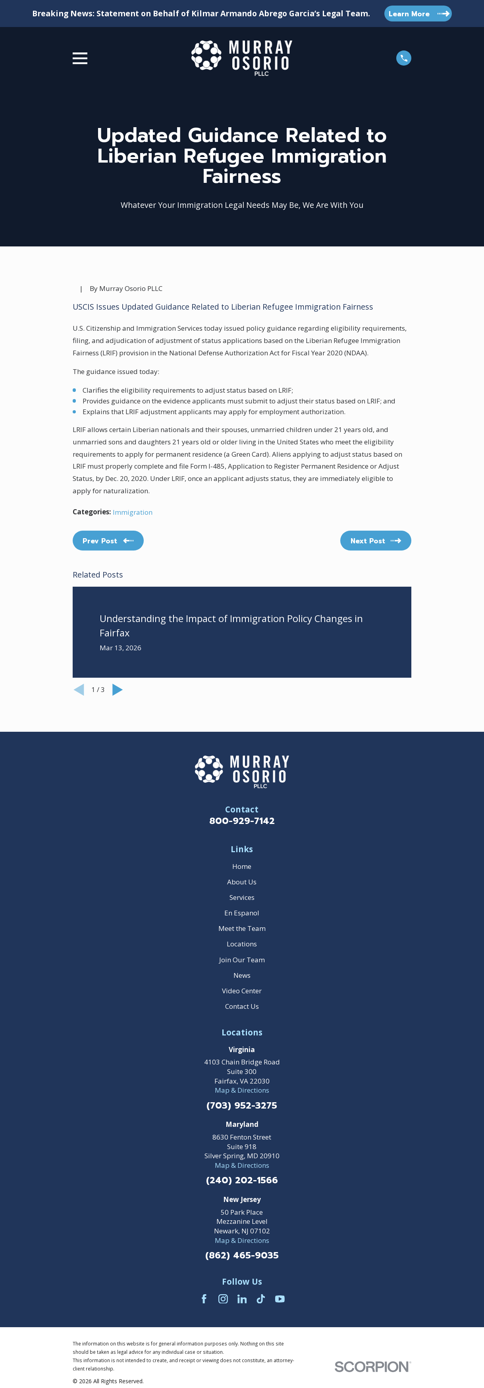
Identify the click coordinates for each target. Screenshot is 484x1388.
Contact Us (242, 1006)
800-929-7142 (242, 821)
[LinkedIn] (242, 1299)
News (242, 975)
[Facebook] (204, 1299)
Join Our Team (242, 959)
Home (241, 866)
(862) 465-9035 (242, 1255)
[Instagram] (223, 1299)
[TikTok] (261, 1299)
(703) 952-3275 (241, 1106)
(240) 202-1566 (242, 1180)
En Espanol (241, 912)
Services (242, 897)
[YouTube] (280, 1299)
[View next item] (118, 690)
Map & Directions (242, 1090)
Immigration (132, 512)
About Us (241, 881)
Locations (242, 943)
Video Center (242, 990)
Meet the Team (242, 928)
